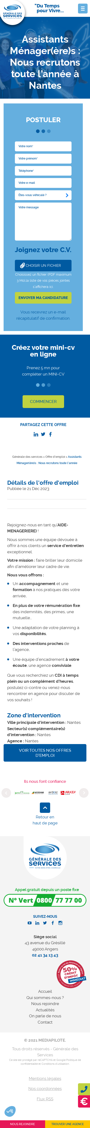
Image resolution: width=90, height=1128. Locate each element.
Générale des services (27, 457)
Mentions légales (45, 1078)
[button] (10, 1111)
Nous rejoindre (45, 1003)
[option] (22, 793)
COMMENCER (43, 401)
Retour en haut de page (45, 820)
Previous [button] (6, 793)
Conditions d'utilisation (55, 1063)
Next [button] (84, 793)
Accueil (45, 991)
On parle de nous (45, 1015)
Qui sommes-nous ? (45, 997)
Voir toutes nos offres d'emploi (45, 753)
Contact (45, 1022)
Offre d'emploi (55, 457)
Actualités (45, 1009)
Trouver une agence (67, 1124)
